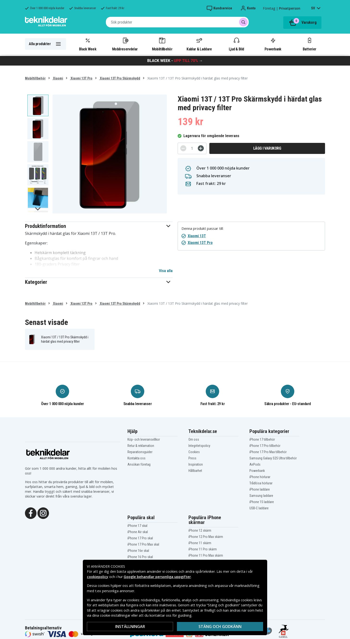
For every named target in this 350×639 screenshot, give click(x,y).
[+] (201, 148)
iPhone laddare (259, 489)
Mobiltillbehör (162, 44)
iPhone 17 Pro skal (140, 538)
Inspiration (195, 464)
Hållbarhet (195, 471)
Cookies (194, 452)
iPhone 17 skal (137, 526)
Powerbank (273, 44)
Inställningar (130, 626)
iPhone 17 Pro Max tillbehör (268, 452)
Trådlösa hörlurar (260, 483)
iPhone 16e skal (138, 551)
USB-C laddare (259, 508)
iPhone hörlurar (259, 477)
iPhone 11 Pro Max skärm (205, 555)
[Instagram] (43, 512)
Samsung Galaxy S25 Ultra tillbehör (273, 458)
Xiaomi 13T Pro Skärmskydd (119, 78)
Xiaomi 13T (197, 236)
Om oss (193, 439)
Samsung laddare (261, 496)
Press (192, 458)
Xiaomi (57, 78)
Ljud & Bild (236, 44)
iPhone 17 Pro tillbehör (264, 446)
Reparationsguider (139, 452)
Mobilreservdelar (125, 44)
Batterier (309, 44)
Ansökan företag (139, 464)
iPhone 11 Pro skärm (202, 549)
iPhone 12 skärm (199, 530)
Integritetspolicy (199, 446)
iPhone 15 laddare (261, 502)
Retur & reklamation (140, 446)
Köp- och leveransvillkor (143, 439)
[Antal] (192, 148)
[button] (99, 226)
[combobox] (177, 22)
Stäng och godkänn (220, 626)
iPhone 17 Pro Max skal (143, 544)
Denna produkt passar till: (202, 228)
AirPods (254, 464)
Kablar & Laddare (199, 44)
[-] (183, 148)
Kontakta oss (136, 458)
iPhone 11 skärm (199, 543)
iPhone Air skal (137, 532)
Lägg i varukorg (267, 148)
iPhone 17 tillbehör (262, 439)
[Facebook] (30, 512)
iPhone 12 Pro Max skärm (205, 537)
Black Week (87, 44)
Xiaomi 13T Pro (81, 78)
